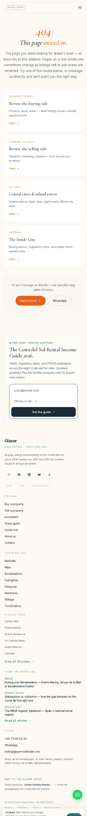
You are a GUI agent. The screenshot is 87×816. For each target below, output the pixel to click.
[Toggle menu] (79, 8)
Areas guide (12, 523)
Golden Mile (12, 621)
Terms (36, 807)
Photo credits (52, 807)
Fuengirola (11, 580)
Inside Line (11, 529)
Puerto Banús (13, 627)
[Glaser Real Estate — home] (15, 7)
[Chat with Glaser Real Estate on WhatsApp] (77, 795)
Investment (11, 517)
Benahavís (11, 593)
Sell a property (14, 510)
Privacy (9, 807)
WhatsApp (60, 300)
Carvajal (10, 653)
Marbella (10, 560)
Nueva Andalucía (15, 634)
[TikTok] (49, 474)
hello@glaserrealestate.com (22, 751)
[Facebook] (19, 474)
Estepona (11, 586)
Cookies (22, 807)
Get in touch (30, 300)
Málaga (9, 599)
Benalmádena (13, 573)
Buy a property (14, 504)
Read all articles (18, 720)
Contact (9, 542)
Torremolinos (13, 606)
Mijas (8, 567)
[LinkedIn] (29, 474)
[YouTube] (39, 474)
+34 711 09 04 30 (16, 738)
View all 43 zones (19, 661)
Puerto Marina (13, 646)
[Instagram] (9, 474)
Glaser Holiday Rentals (38, 784)
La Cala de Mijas (15, 640)
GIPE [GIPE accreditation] (9, 486)
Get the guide (43, 412)
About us (10, 536)
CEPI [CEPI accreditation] (22, 486)
